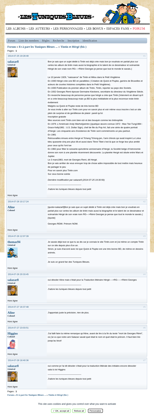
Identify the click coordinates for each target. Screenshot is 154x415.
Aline (11, 207)
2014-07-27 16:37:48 (18, 307)
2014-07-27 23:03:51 (18, 327)
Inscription (73, 40)
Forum (138, 28)
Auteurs (40, 28)
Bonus (94, 28)
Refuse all (79, 411)
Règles (46, 40)
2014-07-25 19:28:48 (18, 56)
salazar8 (13, 61)
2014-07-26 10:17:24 (18, 201)
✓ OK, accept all (61, 411)
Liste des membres (29, 40)
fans (117, 28)
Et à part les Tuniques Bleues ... (38, 46)
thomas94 (14, 242)
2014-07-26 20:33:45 (18, 274)
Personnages (68, 28)
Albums (17, 28)
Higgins (13, 333)
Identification (90, 40)
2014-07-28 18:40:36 (18, 360)
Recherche (58, 40)
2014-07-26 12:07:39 (18, 236)
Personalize (95, 411)
